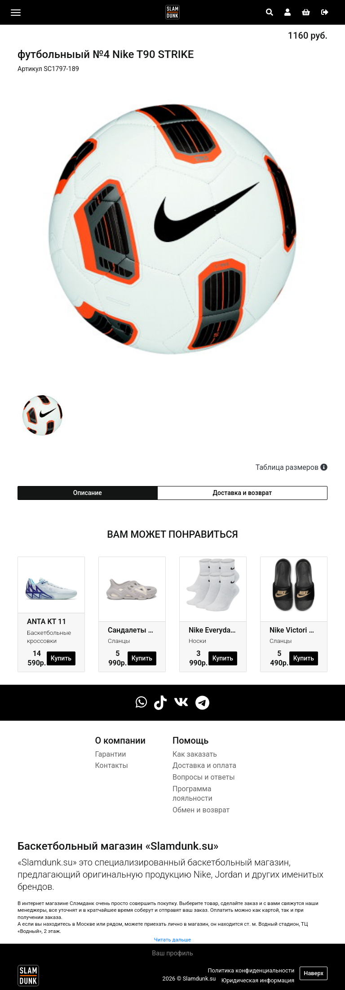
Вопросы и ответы (203, 777)
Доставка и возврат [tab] (242, 492)
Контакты (111, 765)
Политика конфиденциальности (251, 970)
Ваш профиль (172, 953)
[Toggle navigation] (16, 13)
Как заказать (194, 754)
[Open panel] (269, 12)
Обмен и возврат (201, 810)
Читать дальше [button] (172, 939)
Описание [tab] (87, 492)
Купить (61, 658)
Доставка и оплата (204, 765)
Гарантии (110, 754)
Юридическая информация (258, 980)
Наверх (313, 973)
